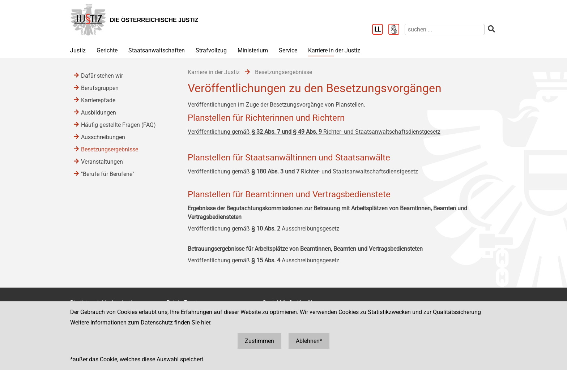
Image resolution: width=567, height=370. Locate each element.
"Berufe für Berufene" (107, 174)
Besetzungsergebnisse (109, 149)
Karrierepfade (98, 100)
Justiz (78, 50)
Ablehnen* (309, 340)
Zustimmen (259, 340)
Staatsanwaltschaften (156, 50)
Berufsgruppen (100, 88)
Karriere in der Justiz (334, 50)
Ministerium (253, 50)
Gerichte (107, 50)
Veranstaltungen (102, 161)
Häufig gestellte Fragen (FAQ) (118, 124)
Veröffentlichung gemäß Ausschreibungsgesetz (263, 228)
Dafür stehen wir (102, 75)
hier (205, 322)
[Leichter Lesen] (380, 30)
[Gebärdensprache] (396, 30)
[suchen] (445, 29)
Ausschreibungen (103, 137)
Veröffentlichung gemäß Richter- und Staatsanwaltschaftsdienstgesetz (314, 131)
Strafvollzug (211, 50)
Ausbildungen (98, 112)
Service (288, 50)
